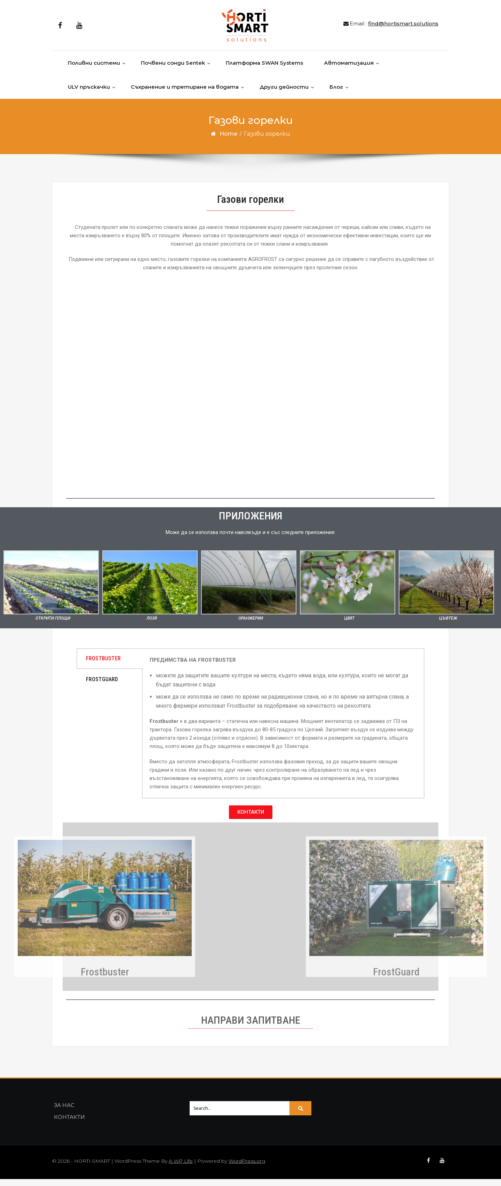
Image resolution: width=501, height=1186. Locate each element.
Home (228, 140)
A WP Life (181, 1168)
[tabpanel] (283, 730)
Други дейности (284, 93)
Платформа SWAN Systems (264, 69)
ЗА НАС (64, 1112)
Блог (336, 93)
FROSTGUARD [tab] (102, 686)
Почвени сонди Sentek (173, 69)
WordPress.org (247, 1168)
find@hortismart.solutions (403, 27)
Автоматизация (349, 69)
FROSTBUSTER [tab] (103, 665)
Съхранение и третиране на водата (185, 93)
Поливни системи (94, 69)
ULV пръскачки (89, 93)
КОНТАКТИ (69, 1124)
